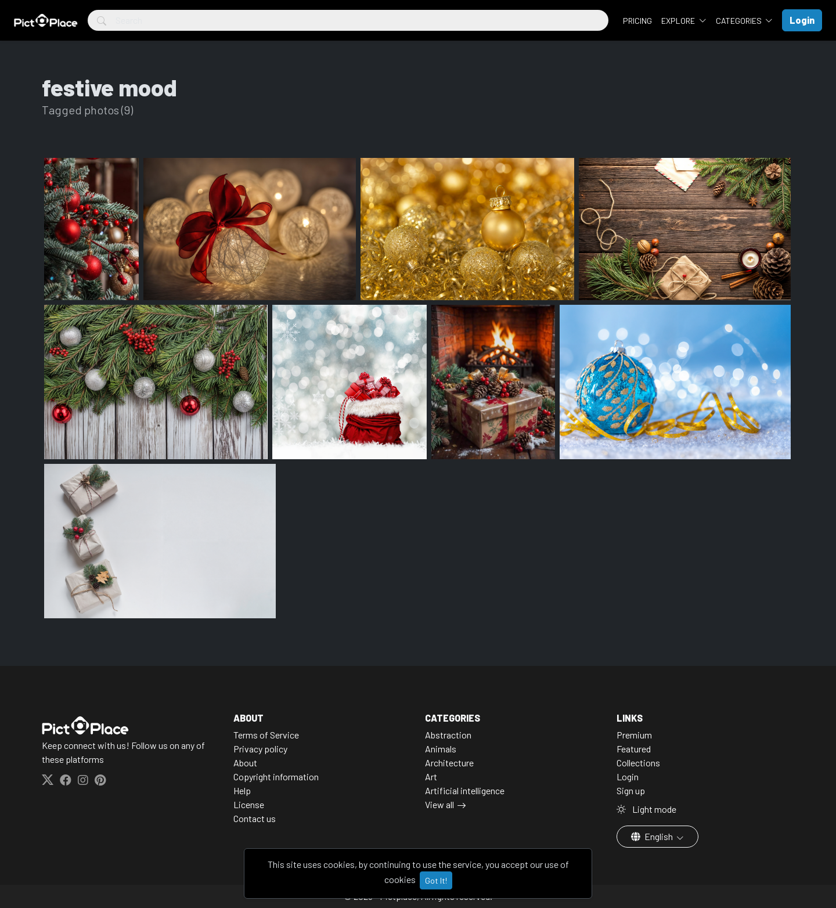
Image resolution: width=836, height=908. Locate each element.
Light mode (646, 809)
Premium (634, 734)
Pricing (637, 21)
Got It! (436, 880)
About (245, 762)
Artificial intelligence (465, 790)
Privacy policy (260, 748)
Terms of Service (266, 734)
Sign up (631, 790)
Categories (739, 21)
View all (439, 804)
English (653, 836)
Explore (679, 21)
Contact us (254, 818)
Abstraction (448, 734)
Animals (440, 748)
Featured (634, 748)
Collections (638, 762)
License (248, 804)
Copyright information (276, 776)
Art (431, 776)
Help (242, 790)
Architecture (449, 762)
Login (628, 776)
